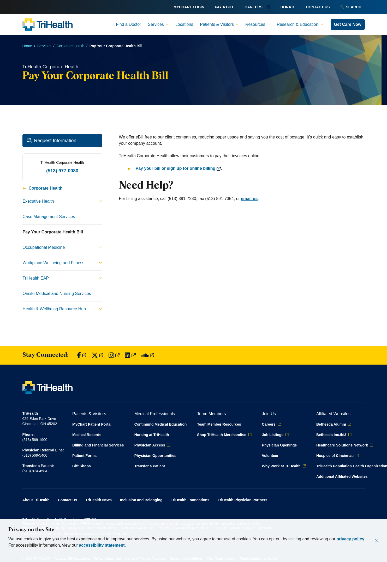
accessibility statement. (102, 545)
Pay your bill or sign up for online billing (178, 168)
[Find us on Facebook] (81, 355)
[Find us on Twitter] (97, 355)
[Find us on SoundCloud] (147, 355)
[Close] (377, 541)
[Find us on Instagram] (114, 355)
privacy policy (350, 539)
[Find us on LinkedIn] (130, 355)
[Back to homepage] (47, 24)
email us (249, 198)
